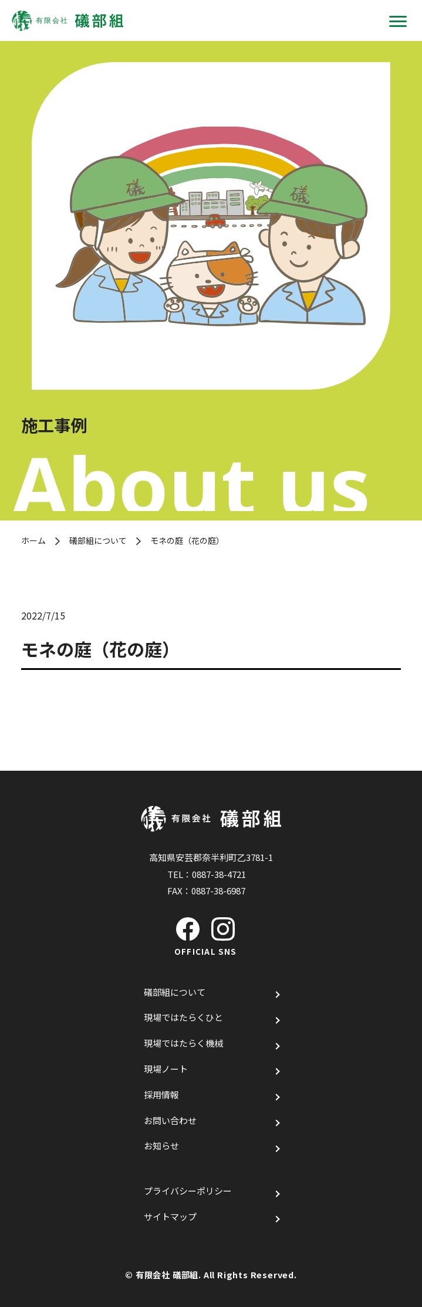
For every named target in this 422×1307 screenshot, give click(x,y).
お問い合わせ (170, 1120)
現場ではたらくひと (183, 1017)
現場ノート (166, 1069)
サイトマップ (170, 1216)
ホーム (33, 540)
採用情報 (161, 1094)
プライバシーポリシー (188, 1191)
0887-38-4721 (219, 874)
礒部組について (98, 540)
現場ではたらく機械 (183, 1043)
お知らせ (161, 1145)
